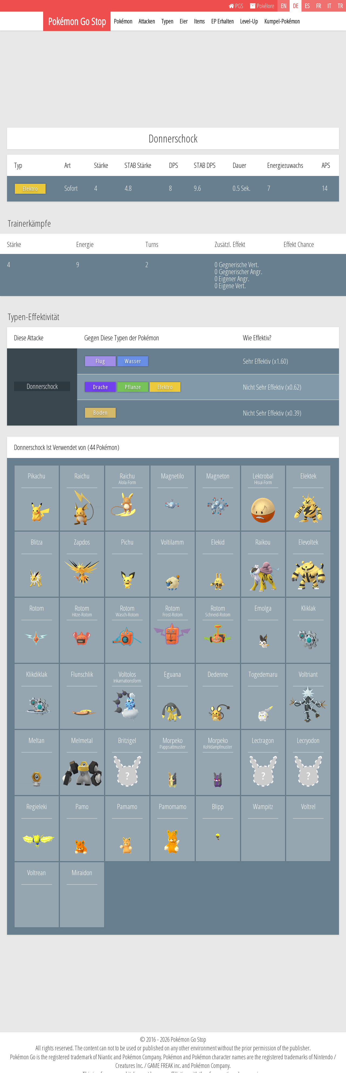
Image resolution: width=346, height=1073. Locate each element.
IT (329, 6)
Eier (183, 21)
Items (199, 21)
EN (283, 6)
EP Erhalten (222, 21)
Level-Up (249, 21)
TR (340, 6)
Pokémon (123, 21)
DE (295, 6)
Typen (167, 21)
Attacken (147, 21)
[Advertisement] (173, 79)
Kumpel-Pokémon (282, 21)
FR (318, 6)
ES (307, 6)
